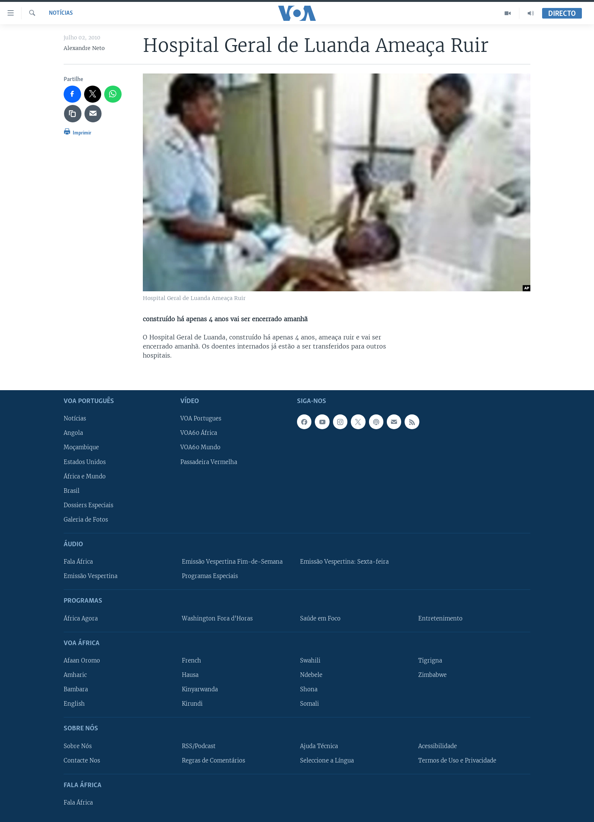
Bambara (76, 689)
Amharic (75, 675)
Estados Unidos (85, 462)
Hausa (190, 675)
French (191, 660)
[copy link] (72, 113)
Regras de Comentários (213, 760)
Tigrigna (430, 660)
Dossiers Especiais (88, 505)
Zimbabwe (432, 675)
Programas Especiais (210, 576)
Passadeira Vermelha (208, 462)
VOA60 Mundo (200, 447)
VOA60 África (198, 433)
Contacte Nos (82, 760)
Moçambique (81, 447)
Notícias (61, 13)
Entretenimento (440, 618)
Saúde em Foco (320, 618)
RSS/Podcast (199, 746)
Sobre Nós (78, 746)
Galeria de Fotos (86, 519)
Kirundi (192, 703)
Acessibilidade (437, 746)
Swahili (310, 660)
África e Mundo (85, 476)
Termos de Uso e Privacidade (457, 760)
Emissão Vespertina (90, 576)
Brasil (72, 491)
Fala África (78, 561)
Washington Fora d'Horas (217, 618)
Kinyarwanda (200, 689)
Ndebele (311, 675)
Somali (309, 703)
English (74, 703)
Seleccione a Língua (327, 760)
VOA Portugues (200, 418)
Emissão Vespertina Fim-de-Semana (232, 561)
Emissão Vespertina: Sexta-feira (344, 561)
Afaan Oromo (82, 660)
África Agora (81, 618)
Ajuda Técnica (319, 746)
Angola (73, 433)
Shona (308, 689)
